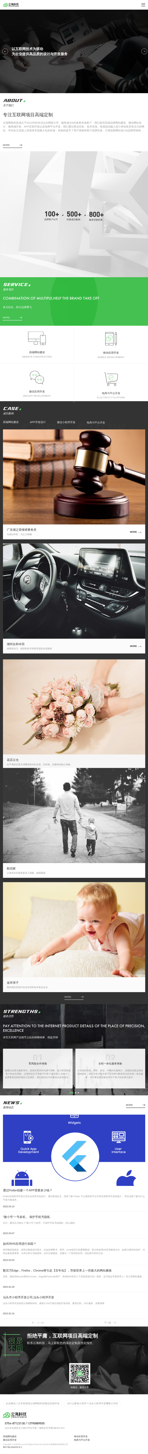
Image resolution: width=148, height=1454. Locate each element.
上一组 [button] (38, 1322)
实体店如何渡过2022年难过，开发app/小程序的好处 (34, 1402)
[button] (5, 51)
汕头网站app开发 (79, 1402)
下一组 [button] (110, 1322)
